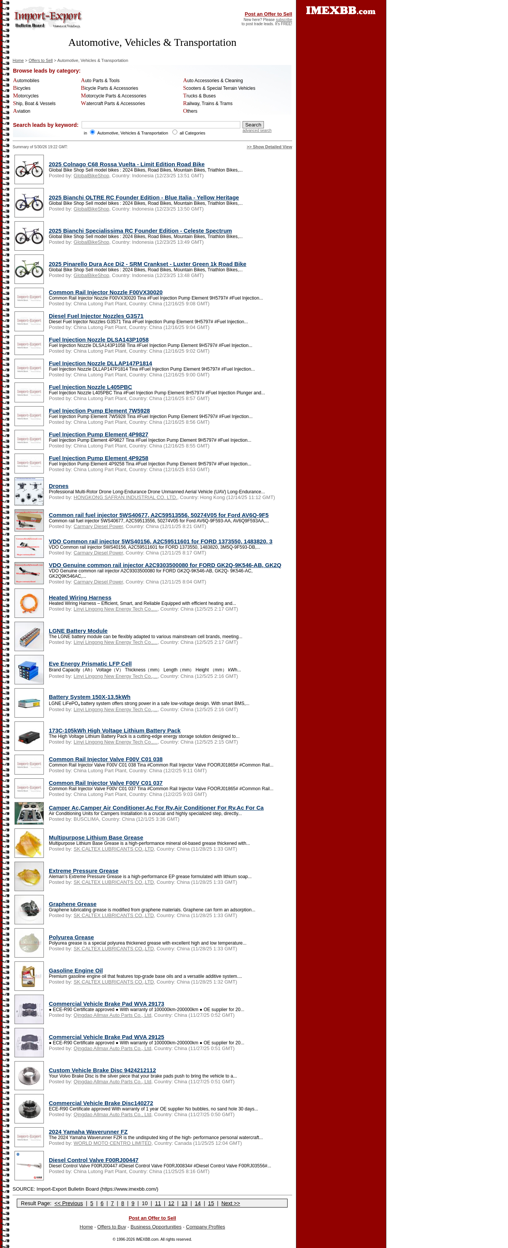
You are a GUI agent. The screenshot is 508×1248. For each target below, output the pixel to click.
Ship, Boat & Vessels (34, 103)
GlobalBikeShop (91, 175)
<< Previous (69, 1203)
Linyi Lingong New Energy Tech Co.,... (116, 609)
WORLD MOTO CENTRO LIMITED (112, 1143)
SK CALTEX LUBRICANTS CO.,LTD (114, 849)
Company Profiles (205, 1227)
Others (190, 111)
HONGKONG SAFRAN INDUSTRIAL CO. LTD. (125, 497)
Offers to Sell (41, 60)
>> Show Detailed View (269, 146)
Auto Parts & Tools (100, 80)
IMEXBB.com (147, 1239)
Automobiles (26, 80)
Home (18, 60)
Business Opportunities (156, 1227)
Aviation (22, 111)
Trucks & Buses (199, 96)
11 (158, 1203)
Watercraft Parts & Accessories (113, 103)
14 (198, 1203)
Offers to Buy (111, 1227)
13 (185, 1203)
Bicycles (22, 88)
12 (171, 1203)
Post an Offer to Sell (268, 14)
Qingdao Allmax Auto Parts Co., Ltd (112, 1015)
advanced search (257, 130)
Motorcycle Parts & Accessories (113, 96)
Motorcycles (26, 96)
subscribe (284, 20)
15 (211, 1203)
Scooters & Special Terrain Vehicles (219, 88)
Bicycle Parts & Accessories (109, 88)
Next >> (230, 1203)
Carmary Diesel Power (98, 526)
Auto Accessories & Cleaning (213, 80)
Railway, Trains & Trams (208, 103)
